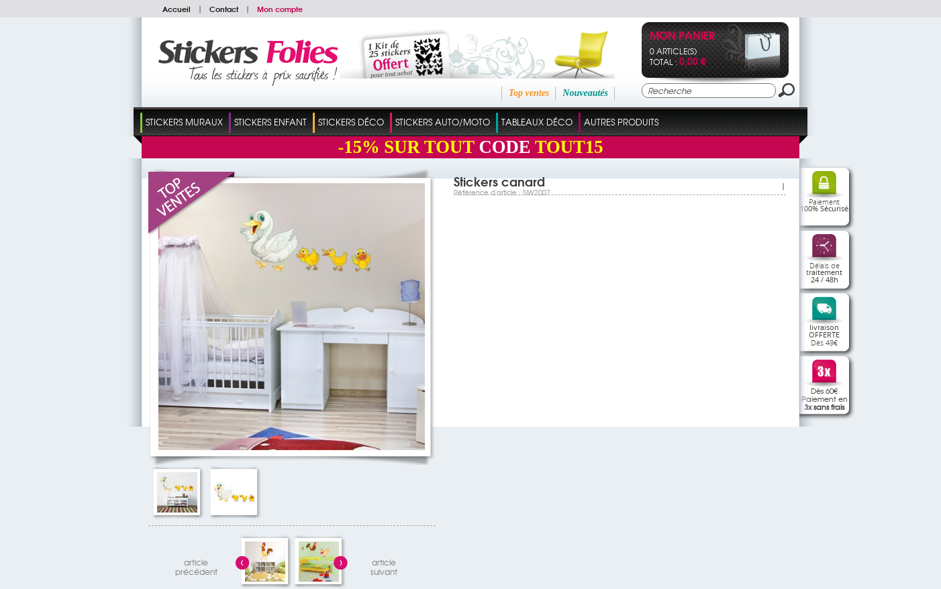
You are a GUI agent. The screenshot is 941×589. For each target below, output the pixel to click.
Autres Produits (621, 121)
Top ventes (529, 93)
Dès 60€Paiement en (824, 398)
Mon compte (280, 9)
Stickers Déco (351, 121)
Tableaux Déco (537, 121)
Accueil (176, 9)
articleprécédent (196, 565)
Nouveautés (585, 93)
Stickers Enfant (270, 121)
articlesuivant (383, 565)
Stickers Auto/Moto (442, 121)
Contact (223, 9)
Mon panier (682, 36)
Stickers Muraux (184, 121)
